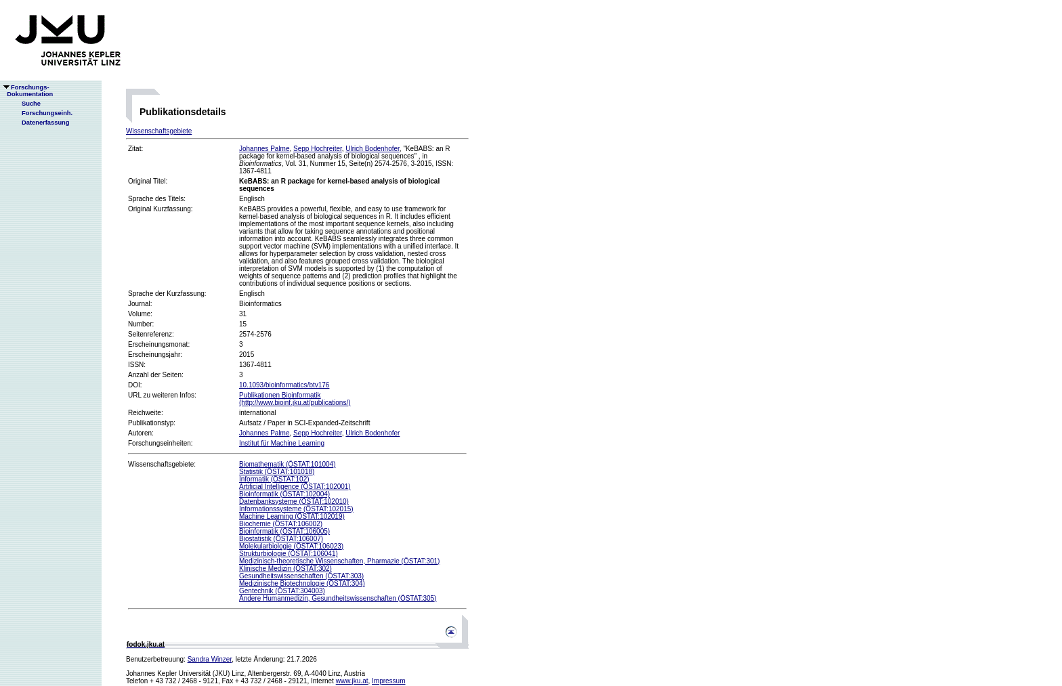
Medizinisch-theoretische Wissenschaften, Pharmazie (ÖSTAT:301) (339, 561)
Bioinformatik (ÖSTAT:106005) (284, 531)
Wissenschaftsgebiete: (162, 464)
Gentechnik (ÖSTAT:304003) (282, 591)
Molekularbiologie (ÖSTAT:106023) (291, 546)
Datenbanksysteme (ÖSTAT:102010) (294, 501)
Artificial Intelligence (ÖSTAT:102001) (295, 486)
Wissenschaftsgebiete (159, 131)
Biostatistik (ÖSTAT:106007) (281, 538)
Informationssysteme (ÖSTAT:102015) (296, 509)
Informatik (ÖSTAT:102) (274, 479)
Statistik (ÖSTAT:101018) (276, 471)
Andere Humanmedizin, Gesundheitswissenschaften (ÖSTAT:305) (337, 598)
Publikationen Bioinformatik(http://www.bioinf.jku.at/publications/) (295, 398)
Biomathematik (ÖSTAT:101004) (287, 464)
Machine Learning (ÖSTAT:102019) (292, 516)
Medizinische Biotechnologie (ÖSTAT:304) (302, 583)
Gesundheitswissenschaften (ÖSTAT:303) (301, 576)
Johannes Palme (264, 148)
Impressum (388, 681)
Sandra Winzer (210, 659)
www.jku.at (352, 681)
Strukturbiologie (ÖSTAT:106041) (288, 553)
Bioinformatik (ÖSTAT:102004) (284, 494)
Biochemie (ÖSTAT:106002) (280, 524)
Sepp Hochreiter (317, 148)
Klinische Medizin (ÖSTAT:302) (285, 568)
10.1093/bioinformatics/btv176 (284, 385)
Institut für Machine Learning (281, 443)
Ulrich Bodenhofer (372, 148)
